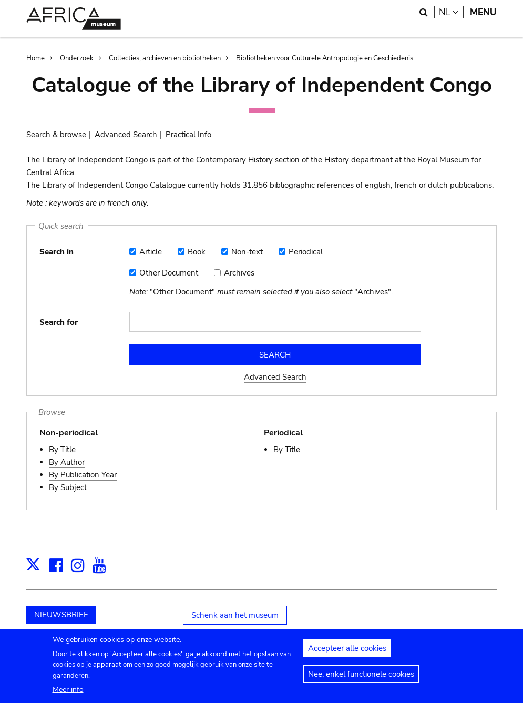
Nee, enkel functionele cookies (361, 680)
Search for (58, 322)
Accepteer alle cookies (347, 654)
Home (35, 58)
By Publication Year (83, 475)
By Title (62, 449)
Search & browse (56, 134)
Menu (483, 12)
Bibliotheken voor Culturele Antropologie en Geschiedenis (324, 58)
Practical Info (188, 134)
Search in (56, 252)
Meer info (68, 695)
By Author (67, 462)
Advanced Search (126, 134)
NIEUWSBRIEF (61, 614)
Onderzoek (77, 58)
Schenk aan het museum (235, 615)
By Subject (68, 487)
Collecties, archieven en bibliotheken (165, 58)
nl (451, 12)
